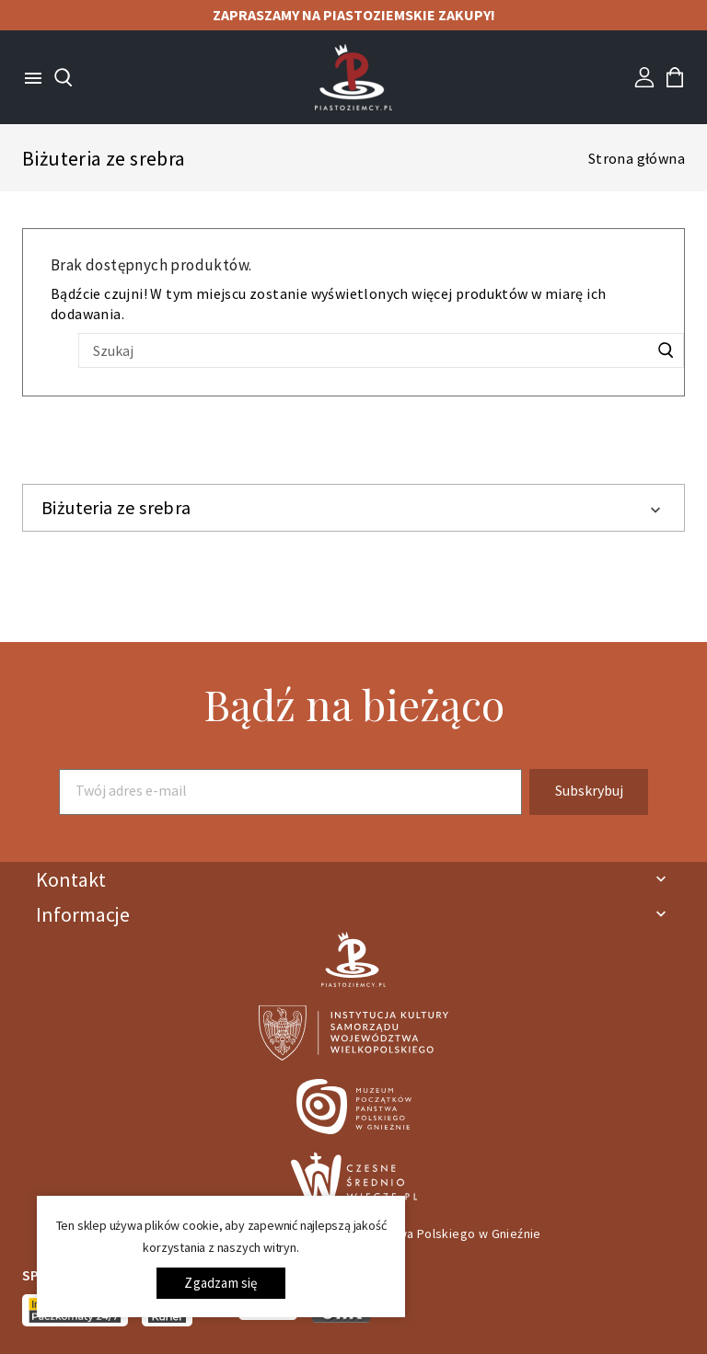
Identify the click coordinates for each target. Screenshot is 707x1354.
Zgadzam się (220, 1282)
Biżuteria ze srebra (116, 507)
